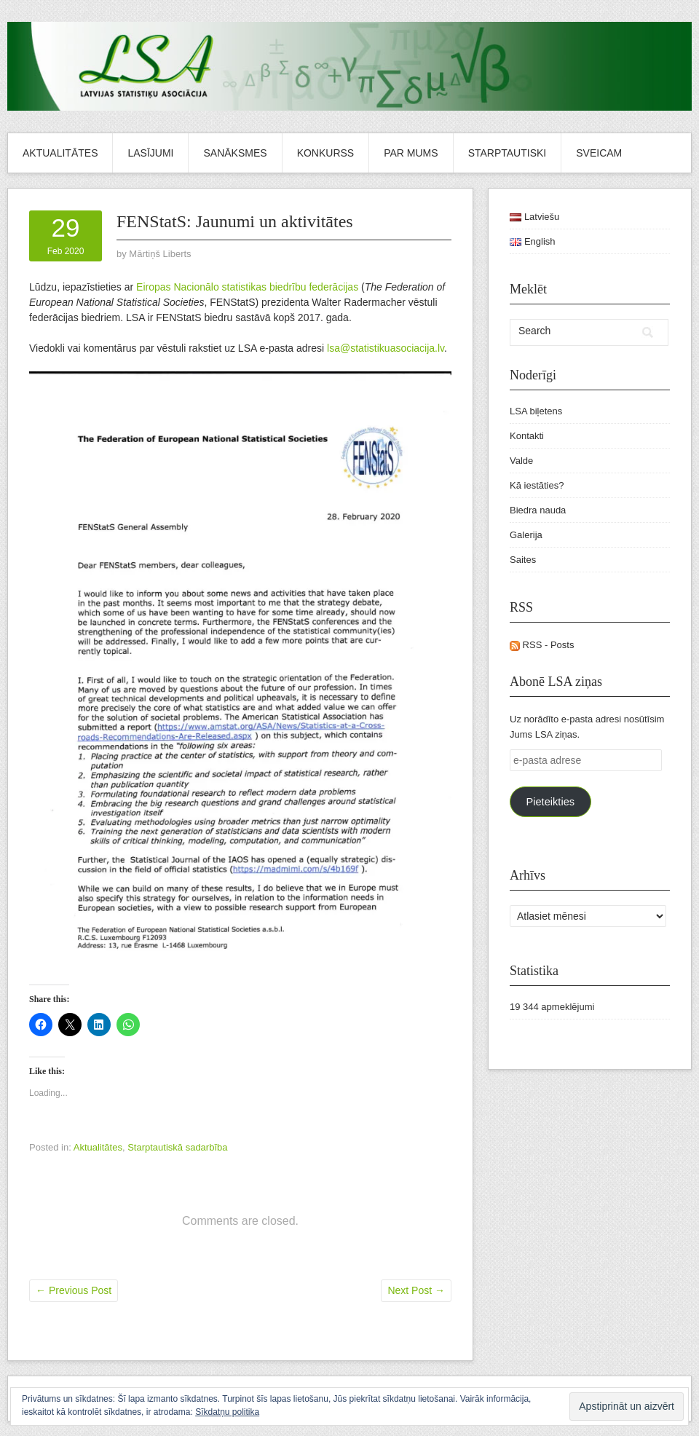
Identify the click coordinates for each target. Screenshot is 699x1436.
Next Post (416, 1290)
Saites (523, 559)
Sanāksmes (234, 153)
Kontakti (527, 435)
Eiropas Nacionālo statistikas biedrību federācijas (247, 287)
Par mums (411, 153)
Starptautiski (507, 153)
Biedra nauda (538, 510)
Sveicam (599, 153)
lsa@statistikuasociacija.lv (385, 348)
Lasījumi (150, 153)
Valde (521, 460)
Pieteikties (550, 802)
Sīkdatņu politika (227, 1412)
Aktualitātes (60, 153)
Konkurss (326, 153)
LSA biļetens (536, 411)
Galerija (526, 534)
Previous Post (73, 1290)
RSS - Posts (542, 644)
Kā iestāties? (537, 485)
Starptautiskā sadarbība (177, 1147)
